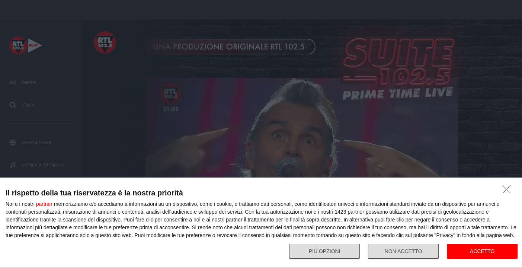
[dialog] (261, 223)
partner (44, 204)
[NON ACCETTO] (509, 191)
